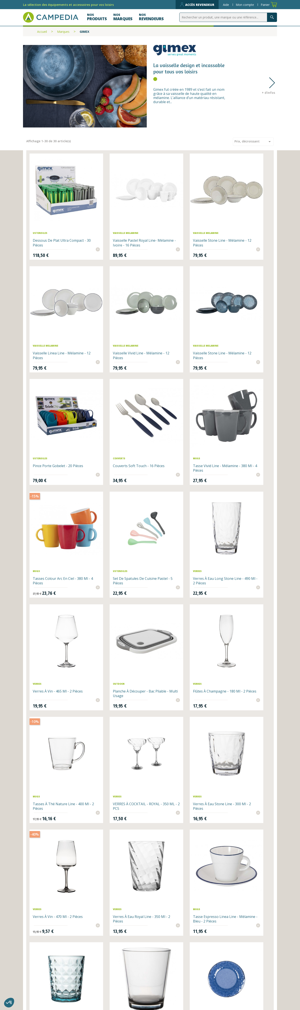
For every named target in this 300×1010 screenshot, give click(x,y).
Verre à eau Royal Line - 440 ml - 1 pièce (56, 891)
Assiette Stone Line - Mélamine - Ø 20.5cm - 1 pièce (114, 794)
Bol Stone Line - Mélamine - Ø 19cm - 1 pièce (241, 792)
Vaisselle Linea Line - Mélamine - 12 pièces (236, 223)
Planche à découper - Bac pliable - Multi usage (116, 507)
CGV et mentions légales (176, 988)
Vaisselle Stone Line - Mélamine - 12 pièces (174, 223)
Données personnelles (112, 994)
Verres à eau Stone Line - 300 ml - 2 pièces (116, 602)
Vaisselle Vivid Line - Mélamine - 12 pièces (50, 318)
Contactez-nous (106, 988)
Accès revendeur (197, 4)
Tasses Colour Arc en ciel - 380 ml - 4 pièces (117, 413)
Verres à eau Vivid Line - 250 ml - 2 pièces (180, 697)
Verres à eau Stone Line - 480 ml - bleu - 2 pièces (116, 697)
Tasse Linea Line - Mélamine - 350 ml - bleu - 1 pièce (180, 792)
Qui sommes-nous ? (171, 974)
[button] (9, 1002)
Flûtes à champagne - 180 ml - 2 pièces (180, 507)
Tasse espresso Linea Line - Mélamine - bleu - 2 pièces (56, 697)
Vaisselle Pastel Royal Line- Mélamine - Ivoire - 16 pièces (118, 223)
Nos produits (103, 981)
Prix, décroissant (253, 141)
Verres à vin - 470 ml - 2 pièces (176, 602)
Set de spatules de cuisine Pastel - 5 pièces (179, 413)
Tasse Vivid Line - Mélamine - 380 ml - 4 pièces (57, 413)
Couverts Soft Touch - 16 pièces (239, 318)
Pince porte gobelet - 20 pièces (176, 318)
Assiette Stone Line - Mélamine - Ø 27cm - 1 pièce (241, 697)
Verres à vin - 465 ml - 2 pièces (52, 507)
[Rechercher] (228, 17)
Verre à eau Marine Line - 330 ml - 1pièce (116, 891)
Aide (226, 5)
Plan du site (164, 981)
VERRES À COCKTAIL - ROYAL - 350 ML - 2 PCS (56, 602)
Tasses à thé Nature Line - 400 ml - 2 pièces (241, 507)
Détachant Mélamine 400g (54, 789)
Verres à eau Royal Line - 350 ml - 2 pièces (242, 602)
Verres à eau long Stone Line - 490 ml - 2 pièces (239, 413)
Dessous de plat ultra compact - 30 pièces (51, 223)
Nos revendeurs (106, 974)
